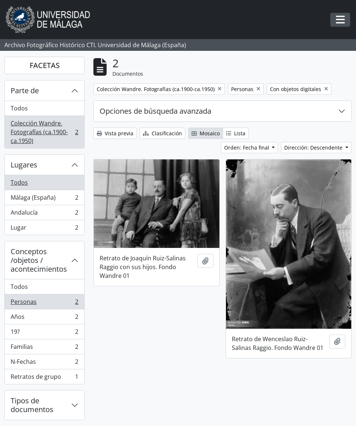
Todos (19, 108)
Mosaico (206, 133)
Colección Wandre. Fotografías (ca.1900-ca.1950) (44, 132)
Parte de (25, 90)
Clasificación (162, 133)
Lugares (24, 165)
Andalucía (44, 214)
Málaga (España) (44, 199)
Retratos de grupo (44, 378)
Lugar (44, 229)
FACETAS (45, 65)
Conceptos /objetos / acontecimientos (39, 260)
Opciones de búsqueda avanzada (155, 111)
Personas (44, 303)
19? (44, 333)
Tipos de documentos (32, 405)
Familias (44, 348)
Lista (235, 133)
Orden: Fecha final (247, 147)
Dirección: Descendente (314, 147)
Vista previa (115, 133)
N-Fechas (44, 363)
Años (44, 318)
